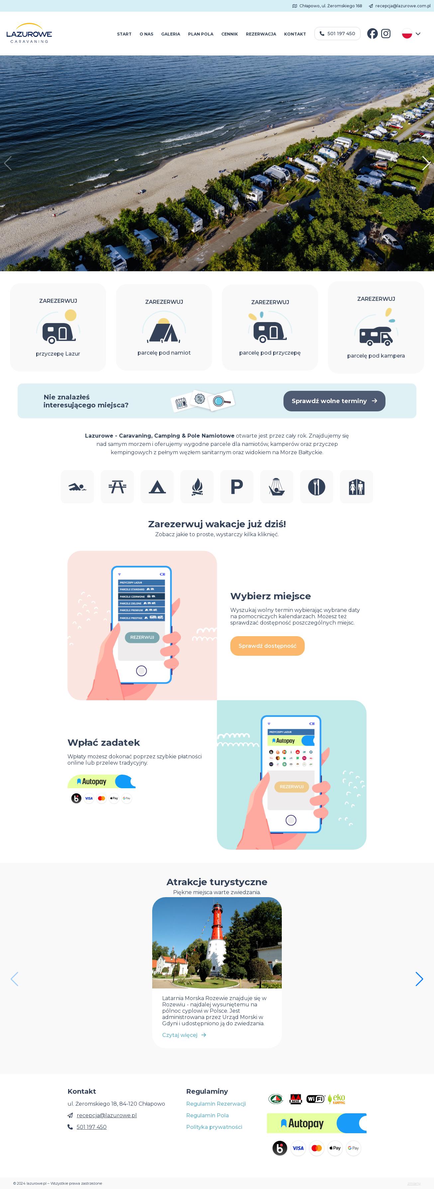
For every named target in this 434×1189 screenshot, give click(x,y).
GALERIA (170, 34)
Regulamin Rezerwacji (216, 1104)
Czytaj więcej (184, 1035)
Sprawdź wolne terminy (334, 401)
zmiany (414, 1183)
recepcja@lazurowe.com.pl (400, 5)
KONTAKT (295, 34)
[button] (426, 163)
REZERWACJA (261, 34)
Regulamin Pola (207, 1115)
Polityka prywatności (214, 1127)
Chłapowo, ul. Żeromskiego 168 (327, 5)
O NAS (146, 34)
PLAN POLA (200, 34)
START (124, 34)
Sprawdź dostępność (267, 646)
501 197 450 (337, 34)
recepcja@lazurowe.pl (107, 1115)
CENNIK (229, 34)
